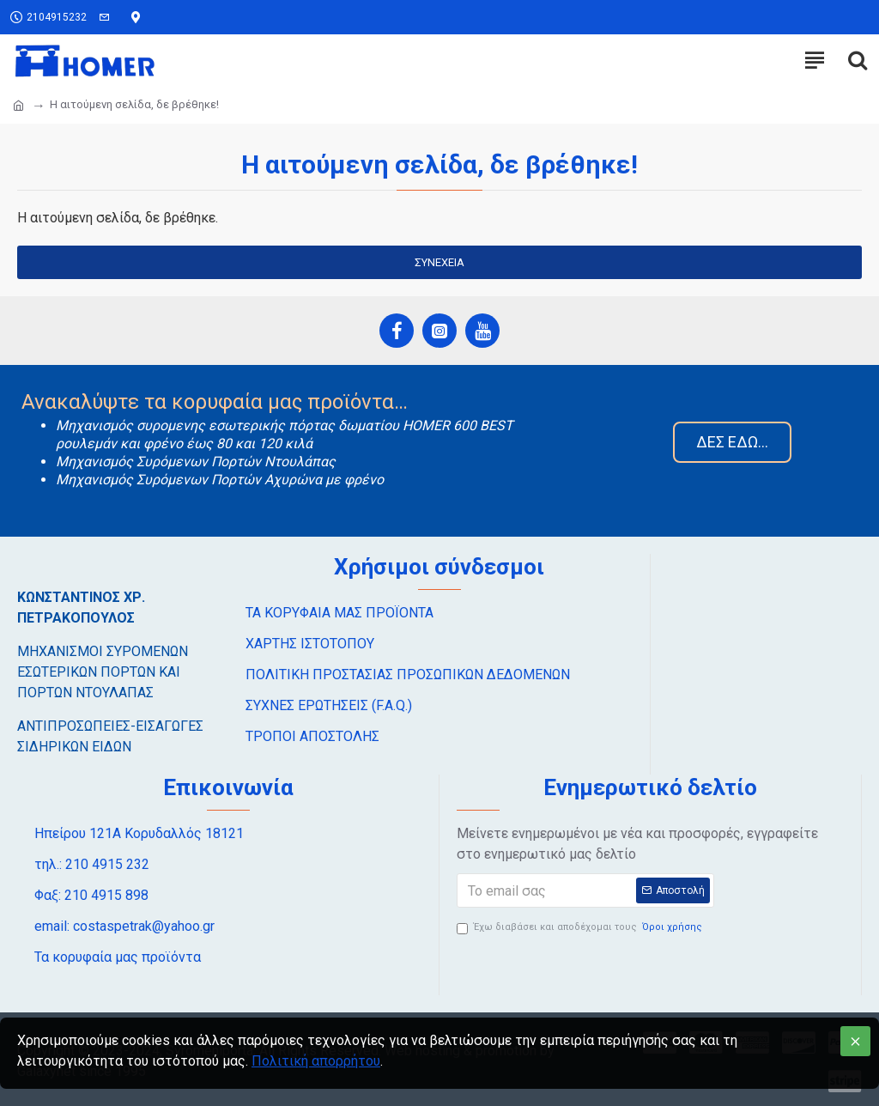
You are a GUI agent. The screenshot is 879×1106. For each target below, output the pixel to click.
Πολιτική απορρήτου (316, 1061)
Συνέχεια (439, 262)
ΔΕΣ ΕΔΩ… (732, 442)
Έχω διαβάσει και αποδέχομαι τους (581, 928)
